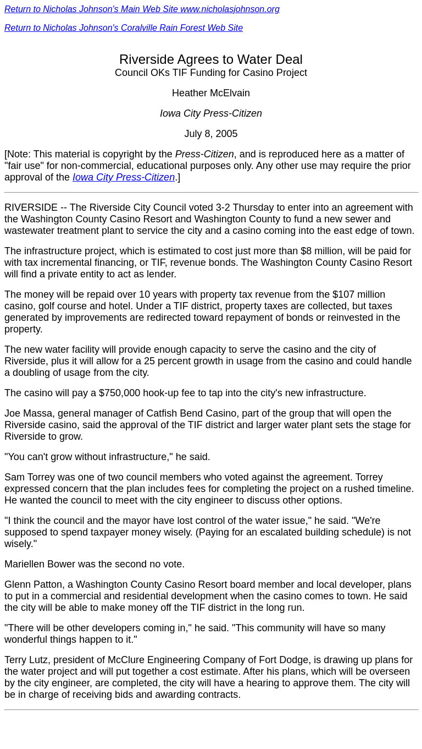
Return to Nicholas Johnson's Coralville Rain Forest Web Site (123, 27)
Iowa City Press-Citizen (124, 177)
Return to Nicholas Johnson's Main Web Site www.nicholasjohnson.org (142, 9)
